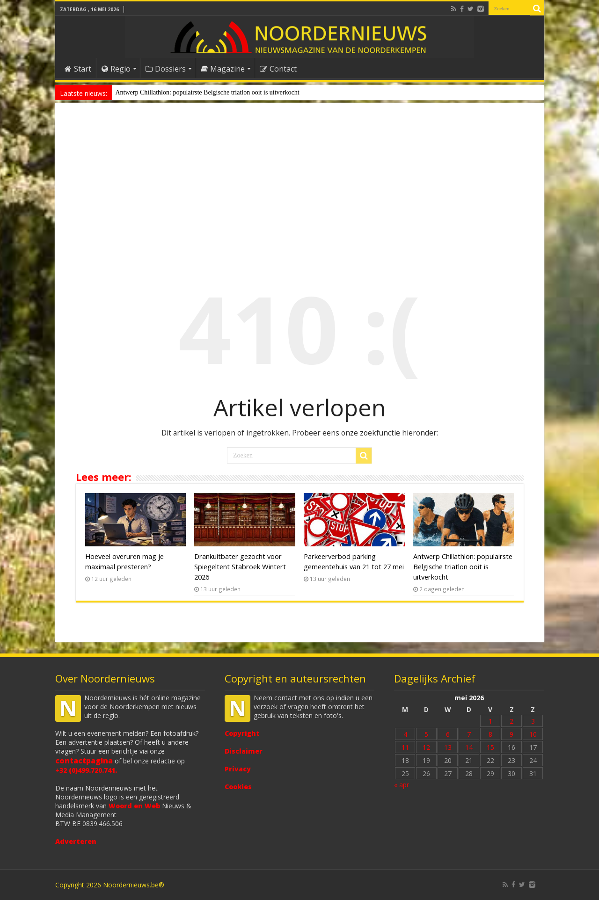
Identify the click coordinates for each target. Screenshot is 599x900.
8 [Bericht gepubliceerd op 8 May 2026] (490, 734)
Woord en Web (134, 805)
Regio (116, 69)
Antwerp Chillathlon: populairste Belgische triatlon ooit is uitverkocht (208, 92)
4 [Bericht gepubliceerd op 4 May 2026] (405, 734)
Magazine (223, 69)
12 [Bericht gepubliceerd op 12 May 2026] (426, 747)
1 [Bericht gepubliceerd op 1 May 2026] (490, 721)
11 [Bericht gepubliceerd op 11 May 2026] (405, 747)
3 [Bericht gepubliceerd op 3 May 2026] (533, 721)
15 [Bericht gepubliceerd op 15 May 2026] (490, 747)
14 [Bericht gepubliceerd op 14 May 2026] (469, 747)
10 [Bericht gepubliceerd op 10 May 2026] (533, 734)
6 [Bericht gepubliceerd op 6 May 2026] (448, 734)
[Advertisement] (299, 184)
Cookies (238, 786)
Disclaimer (244, 751)
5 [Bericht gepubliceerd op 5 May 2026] (426, 734)
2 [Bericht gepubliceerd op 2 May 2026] (511, 721)
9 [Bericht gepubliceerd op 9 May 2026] (511, 734)
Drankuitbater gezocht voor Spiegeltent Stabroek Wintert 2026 (240, 566)
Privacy (238, 768)
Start (78, 69)
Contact (278, 69)
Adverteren (75, 841)
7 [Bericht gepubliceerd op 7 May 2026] (469, 734)
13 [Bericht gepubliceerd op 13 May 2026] (448, 747)
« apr (401, 784)
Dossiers (166, 69)
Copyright (242, 733)
